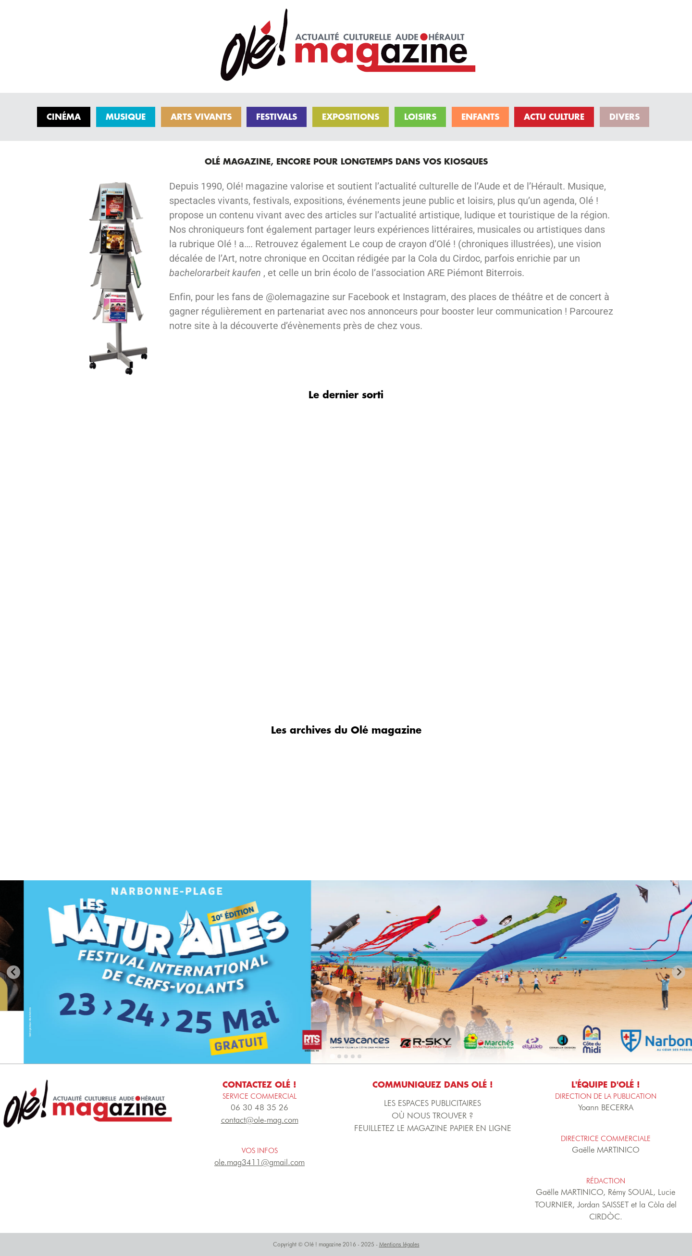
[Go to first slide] (678, 972)
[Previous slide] (13, 972)
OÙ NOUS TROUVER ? (432, 1115)
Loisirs (420, 116)
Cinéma (64, 116)
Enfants (480, 116)
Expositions (350, 116)
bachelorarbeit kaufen (216, 273)
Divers (624, 116)
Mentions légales (399, 1244)
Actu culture (554, 116)
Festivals (276, 116)
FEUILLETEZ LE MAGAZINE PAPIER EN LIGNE (432, 1128)
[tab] (332, 1056)
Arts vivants (201, 116)
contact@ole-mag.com (259, 1120)
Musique (126, 116)
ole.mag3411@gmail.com (259, 1162)
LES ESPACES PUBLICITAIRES (432, 1103)
